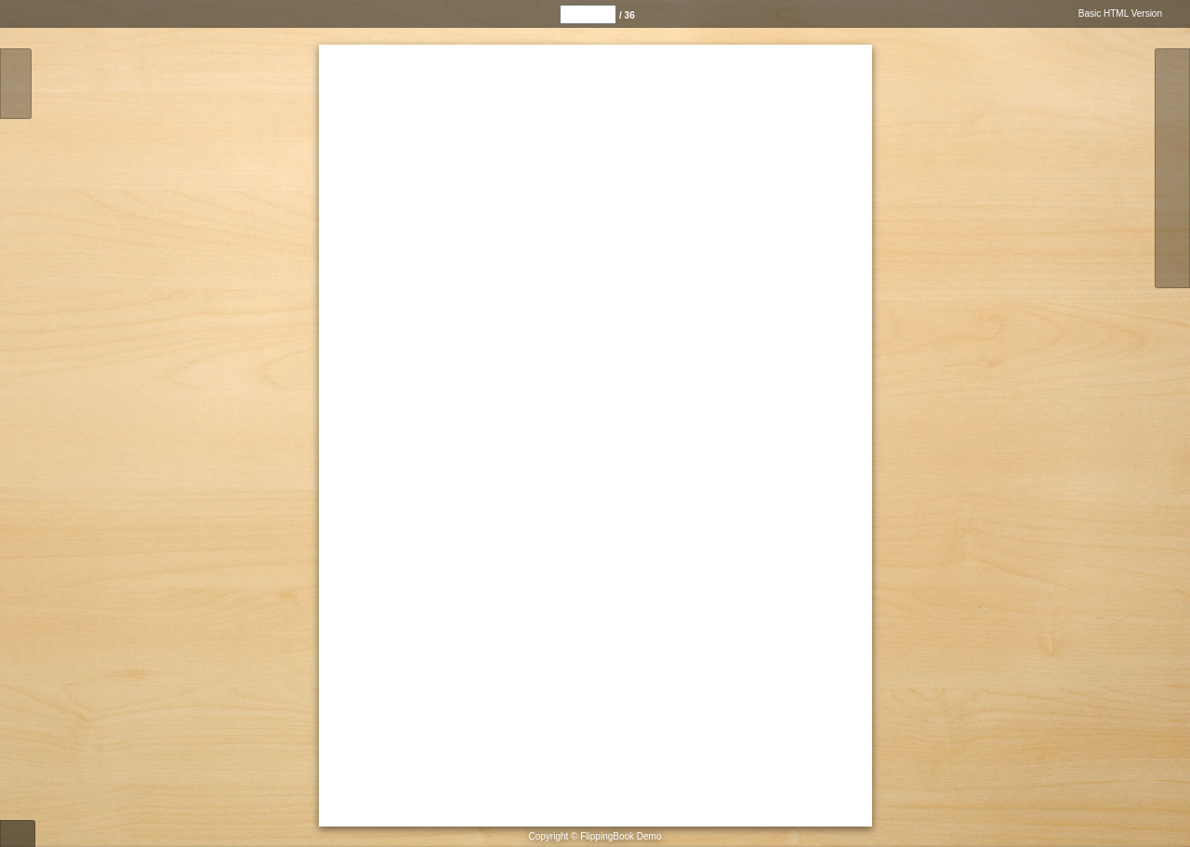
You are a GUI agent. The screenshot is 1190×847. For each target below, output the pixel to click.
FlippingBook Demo (620, 836)
